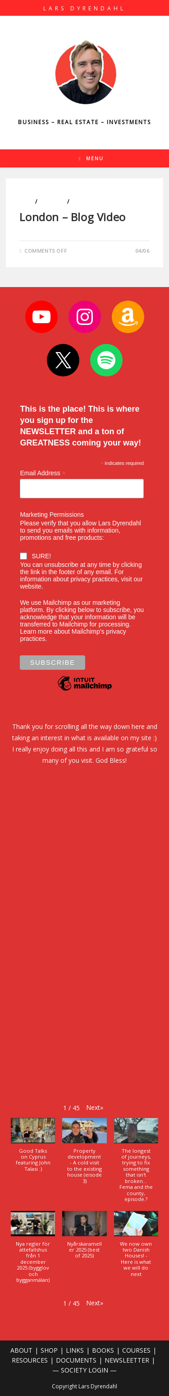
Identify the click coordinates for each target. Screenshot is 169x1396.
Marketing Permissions (52, 514)
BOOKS (103, 1350)
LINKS (75, 1350)
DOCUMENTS (76, 1360)
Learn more (36, 631)
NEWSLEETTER (127, 1360)
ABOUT (21, 1350)
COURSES (136, 1350)
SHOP (49, 1350)
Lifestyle (52, 201)
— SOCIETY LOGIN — (84, 1370)
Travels (82, 201)
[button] (95, 1107)
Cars (26, 201)
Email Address (43, 473)
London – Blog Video (72, 216)
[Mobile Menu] (91, 158)
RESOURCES (30, 1360)
